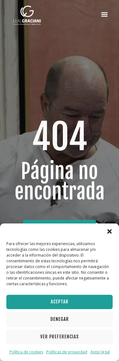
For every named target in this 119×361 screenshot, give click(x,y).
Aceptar (60, 302)
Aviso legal (100, 352)
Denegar (59, 319)
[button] (109, 231)
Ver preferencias (59, 337)
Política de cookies (26, 352)
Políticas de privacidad (66, 352)
